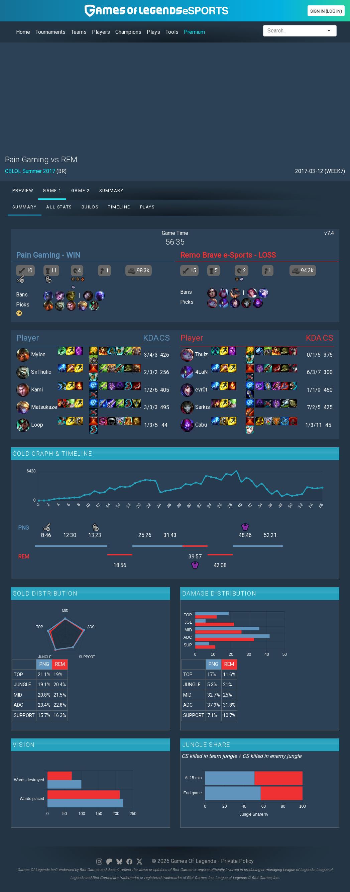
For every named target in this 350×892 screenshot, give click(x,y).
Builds (90, 206)
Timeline (119, 206)
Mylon (38, 354)
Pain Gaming (38, 255)
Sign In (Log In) (326, 11)
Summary (111, 190)
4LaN (201, 372)
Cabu (201, 425)
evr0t (201, 389)
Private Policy (237, 861)
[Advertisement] (175, 95)
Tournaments (50, 32)
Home (23, 32)
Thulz (201, 354)
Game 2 (80, 190)
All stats (59, 206)
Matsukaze (44, 407)
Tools (172, 32)
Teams (79, 32)
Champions (128, 32)
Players (101, 32)
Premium (194, 32)
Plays (153, 32)
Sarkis (202, 407)
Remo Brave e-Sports (216, 255)
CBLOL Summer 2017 (30, 171)
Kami (37, 389)
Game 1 (52, 190)
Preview (22, 190)
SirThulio (41, 372)
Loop (37, 425)
